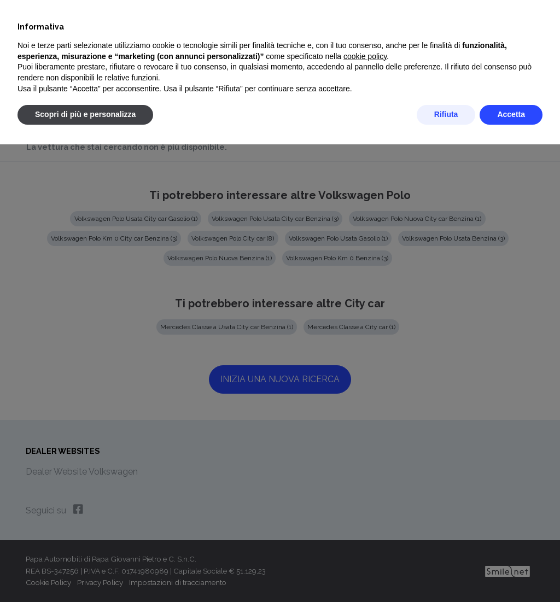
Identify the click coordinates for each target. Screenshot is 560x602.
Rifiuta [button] (446, 114)
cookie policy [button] (365, 56)
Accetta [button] (511, 114)
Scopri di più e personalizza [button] (85, 114)
